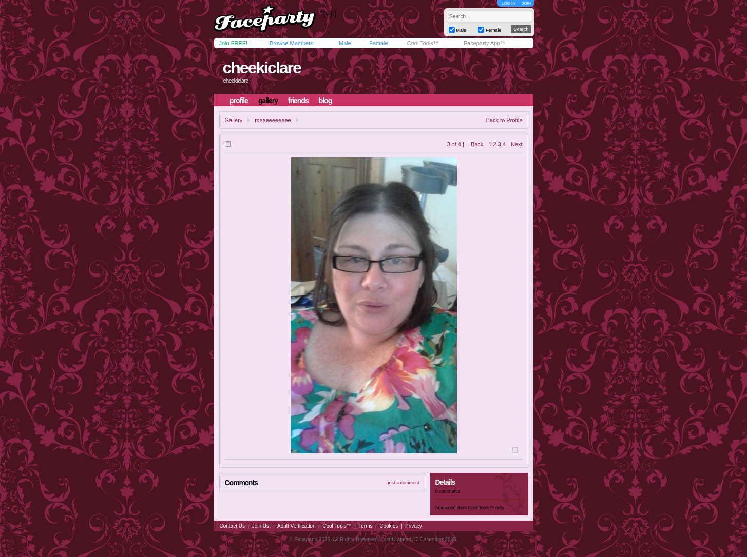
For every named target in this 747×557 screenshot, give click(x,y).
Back (477, 144)
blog (325, 100)
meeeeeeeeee (273, 120)
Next (517, 144)
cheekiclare (261, 67)
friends (298, 100)
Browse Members (292, 43)
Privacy (413, 526)
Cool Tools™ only (486, 507)
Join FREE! (233, 43)
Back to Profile (504, 120)
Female (378, 43)
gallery (268, 100)
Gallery (234, 120)
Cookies (388, 526)
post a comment (402, 482)
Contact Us (232, 526)
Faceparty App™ (485, 43)
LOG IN (508, 3)
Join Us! (261, 526)
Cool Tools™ (423, 43)
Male (345, 43)
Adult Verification (296, 526)
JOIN (526, 3)
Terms (365, 526)
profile (238, 100)
